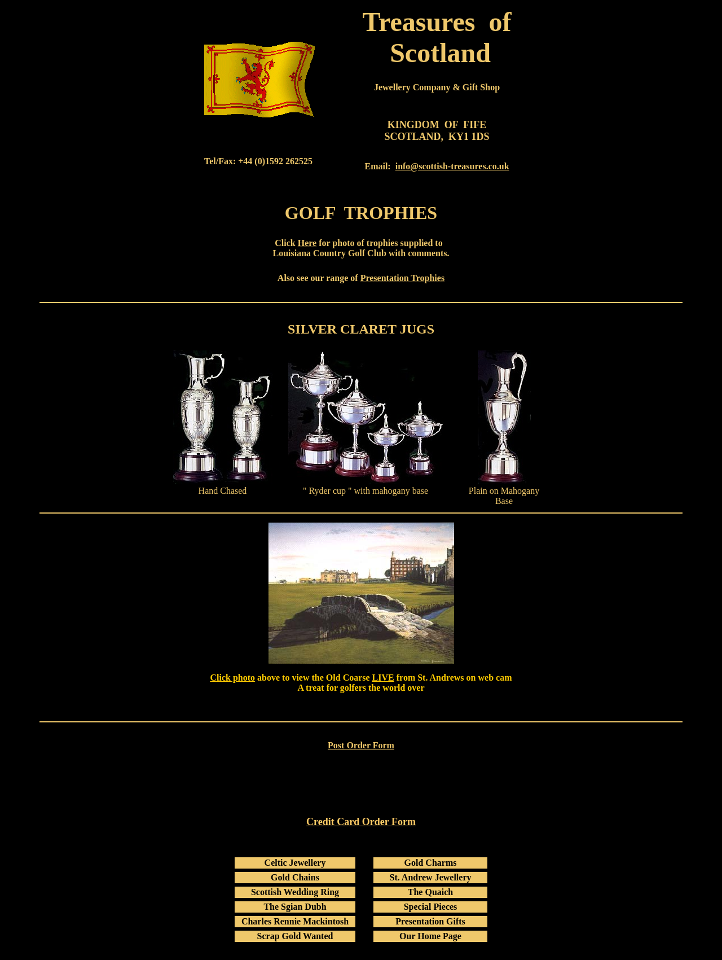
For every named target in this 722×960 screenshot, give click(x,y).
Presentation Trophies (402, 278)
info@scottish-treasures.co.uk (452, 166)
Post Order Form (361, 745)
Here (307, 243)
